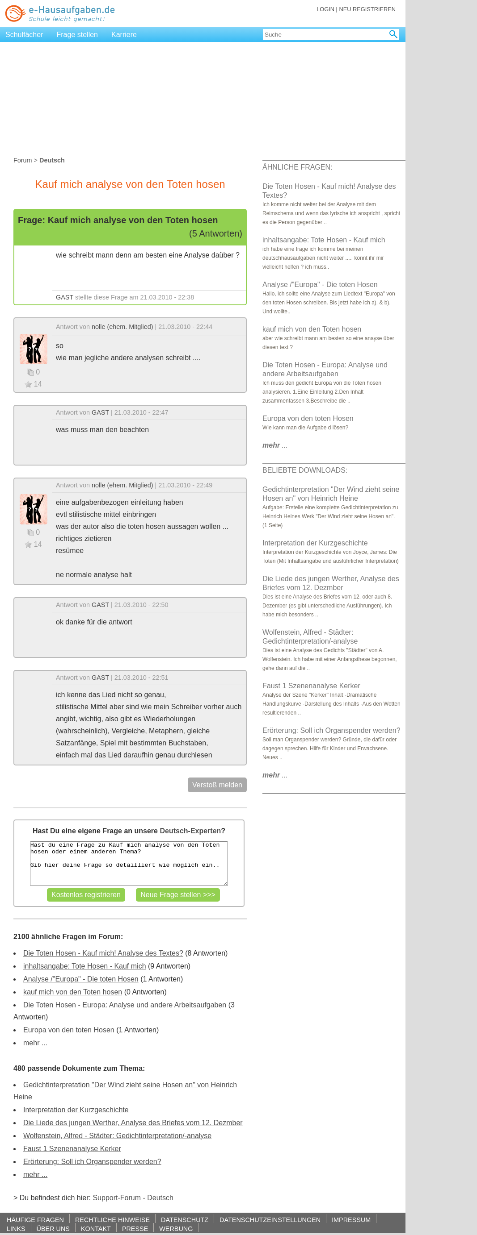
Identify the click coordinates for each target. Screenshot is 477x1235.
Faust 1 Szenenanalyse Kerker (72, 1148)
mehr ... (35, 1043)
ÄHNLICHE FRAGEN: (297, 167)
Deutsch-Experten (190, 831)
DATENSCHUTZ (184, 1219)
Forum (22, 160)
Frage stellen (77, 34)
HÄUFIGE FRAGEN (35, 1219)
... (275, 445)
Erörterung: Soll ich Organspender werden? (92, 1161)
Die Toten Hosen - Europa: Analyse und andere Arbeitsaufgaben (124, 1005)
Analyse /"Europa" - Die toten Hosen (81, 979)
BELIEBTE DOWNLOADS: (304, 470)
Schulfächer (24, 34)
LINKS (16, 1228)
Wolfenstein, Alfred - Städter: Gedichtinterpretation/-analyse (117, 1135)
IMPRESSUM (351, 1219)
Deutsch (160, 1198)
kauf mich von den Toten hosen (72, 992)
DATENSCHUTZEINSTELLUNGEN (270, 1219)
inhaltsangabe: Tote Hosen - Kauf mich (84, 966)
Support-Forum (117, 1198)
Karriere (124, 34)
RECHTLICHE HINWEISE (112, 1219)
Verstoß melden (217, 785)
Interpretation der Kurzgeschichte (76, 1110)
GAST (64, 297)
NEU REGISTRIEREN (367, 9)
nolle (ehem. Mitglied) (122, 326)
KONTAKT (96, 1228)
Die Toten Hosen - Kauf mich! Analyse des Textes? (103, 953)
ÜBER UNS (53, 1228)
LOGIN (325, 9)
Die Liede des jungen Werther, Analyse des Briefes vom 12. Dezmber (133, 1123)
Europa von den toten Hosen (68, 1030)
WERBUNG (176, 1228)
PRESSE (135, 1228)
